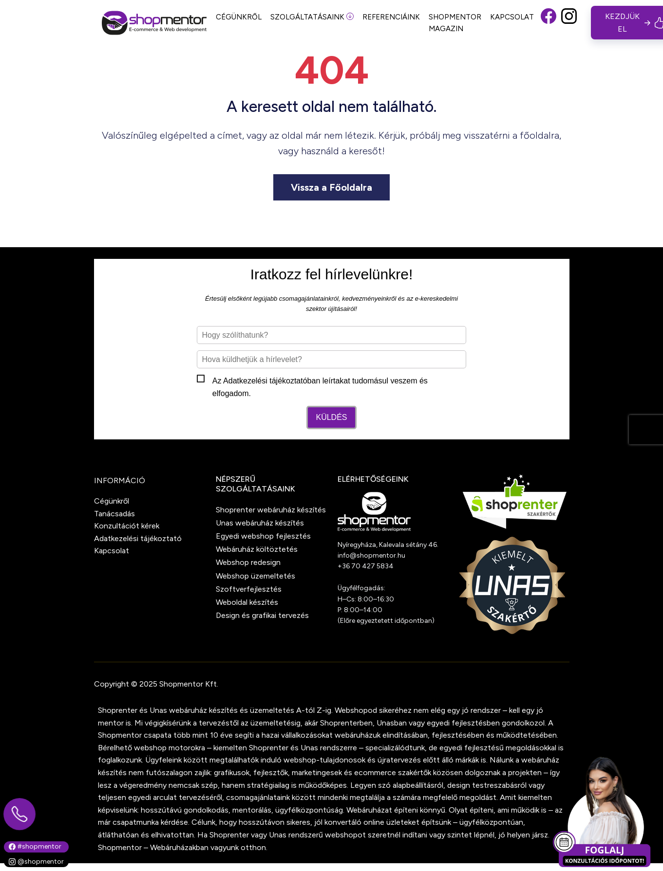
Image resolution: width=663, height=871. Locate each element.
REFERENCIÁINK (391, 17)
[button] (548, 22)
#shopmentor (35, 846)
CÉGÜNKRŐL (239, 17)
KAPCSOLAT (512, 17)
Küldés (331, 417)
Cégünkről (111, 501)
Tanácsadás (114, 513)
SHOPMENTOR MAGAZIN (455, 23)
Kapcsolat (111, 550)
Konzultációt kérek (126, 525)
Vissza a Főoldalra (331, 187)
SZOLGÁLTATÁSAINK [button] (312, 17)
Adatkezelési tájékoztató (265, 381)
